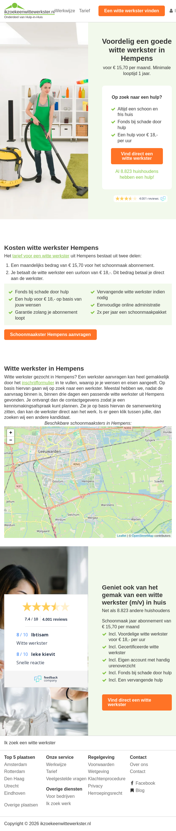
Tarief (84, 10)
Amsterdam (15, 764)
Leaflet (121, 535)
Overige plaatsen (21, 805)
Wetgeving (98, 771)
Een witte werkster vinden (131, 10)
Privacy (95, 786)
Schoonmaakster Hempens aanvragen (50, 334)
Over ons (139, 764)
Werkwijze (65, 10)
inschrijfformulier (38, 382)
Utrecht (11, 786)
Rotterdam (14, 771)
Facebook (144, 783)
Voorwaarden (101, 764)
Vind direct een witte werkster (137, 156)
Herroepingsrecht (105, 793)
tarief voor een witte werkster (40, 255)
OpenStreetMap (143, 535)
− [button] (10, 440)
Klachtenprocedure (107, 778)
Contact (137, 771)
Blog (139, 790)
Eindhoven (14, 793)
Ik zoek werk (58, 803)
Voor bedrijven (60, 796)
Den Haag (14, 778)
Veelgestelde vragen (66, 778)
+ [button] (10, 432)
